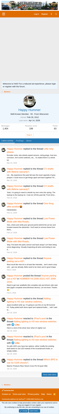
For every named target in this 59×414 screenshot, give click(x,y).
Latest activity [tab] (7, 140)
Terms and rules (19, 394)
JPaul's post (40, 318)
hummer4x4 (8, 390)
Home (49, 394)
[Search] (56, 14)
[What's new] (51, 14)
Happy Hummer (15, 149)
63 (55, 128)
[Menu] (4, 14)
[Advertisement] (29, 48)
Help (43, 394)
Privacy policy (33, 394)
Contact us (6, 394)
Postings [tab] (20, 140)
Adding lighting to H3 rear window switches (35, 321)
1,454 (5, 128)
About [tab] (28, 140)
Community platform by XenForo (22, 399)
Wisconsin (43, 114)
